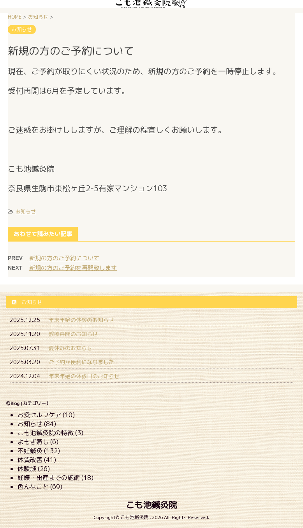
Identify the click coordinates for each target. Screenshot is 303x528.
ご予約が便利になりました (81, 362)
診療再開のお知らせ (73, 334)
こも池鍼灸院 (151, 505)
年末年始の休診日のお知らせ (84, 376)
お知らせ (26, 211)
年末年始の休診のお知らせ (81, 320)
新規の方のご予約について (64, 258)
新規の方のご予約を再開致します (73, 268)
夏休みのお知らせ (70, 348)
